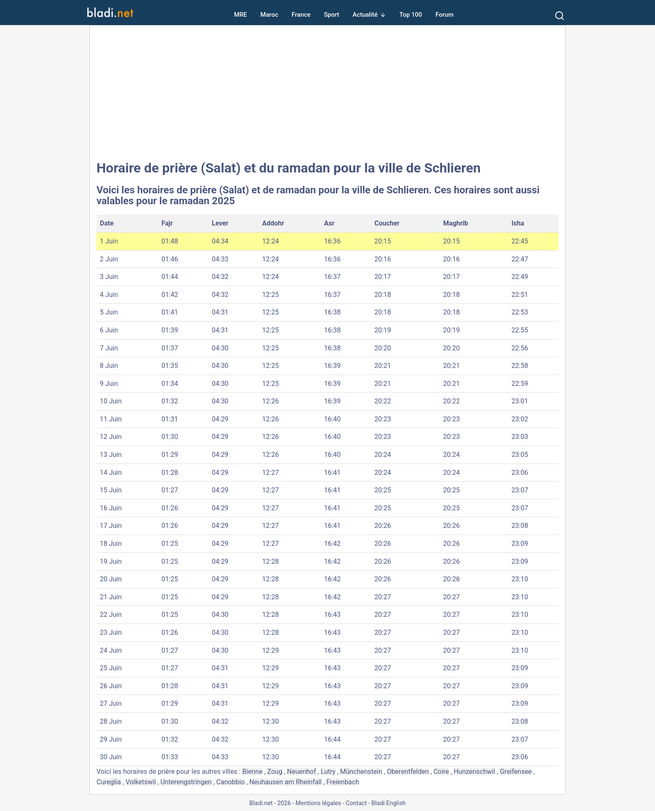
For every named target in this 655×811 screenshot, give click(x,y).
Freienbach (342, 782)
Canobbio (230, 782)
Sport (331, 14)
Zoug (274, 772)
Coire (441, 772)
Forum (444, 14)
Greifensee (515, 772)
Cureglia (108, 782)
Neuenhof (301, 772)
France (301, 14)
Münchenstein (361, 772)
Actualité (365, 14)
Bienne (252, 772)
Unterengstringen (185, 782)
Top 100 (410, 14)
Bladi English (388, 803)
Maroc (269, 14)
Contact (356, 803)
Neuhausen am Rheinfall (285, 782)
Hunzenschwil (474, 772)
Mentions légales (318, 803)
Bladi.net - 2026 (270, 803)
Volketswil (141, 782)
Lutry (328, 772)
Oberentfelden (408, 772)
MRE (240, 14)
